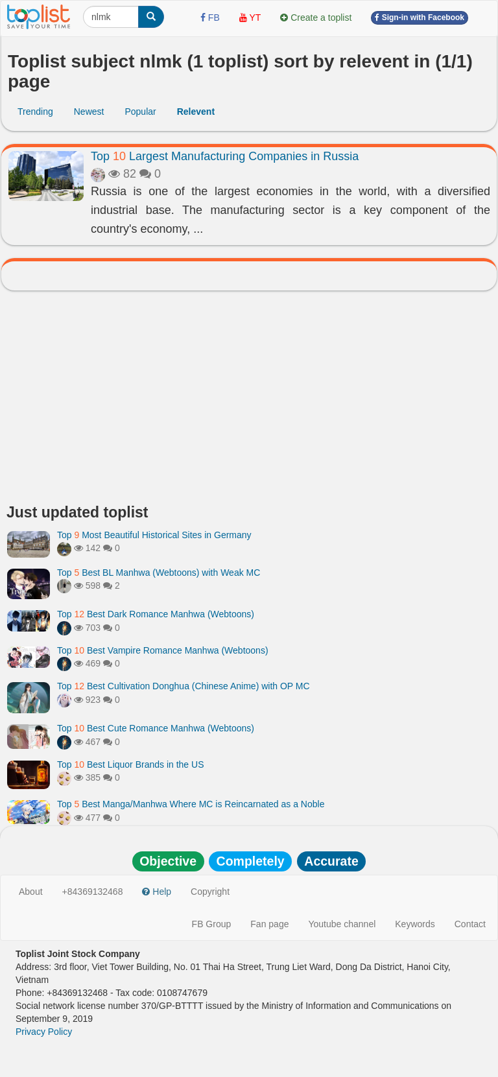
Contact (470, 924)
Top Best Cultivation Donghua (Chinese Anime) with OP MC (183, 686)
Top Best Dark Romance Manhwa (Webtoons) (155, 614)
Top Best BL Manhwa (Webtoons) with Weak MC (158, 572)
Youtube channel (341, 924)
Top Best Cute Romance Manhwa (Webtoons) (155, 728)
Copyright (210, 891)
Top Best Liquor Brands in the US (130, 764)
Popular (140, 111)
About (31, 891)
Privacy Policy (44, 1031)
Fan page (269, 924)
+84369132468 (92, 891)
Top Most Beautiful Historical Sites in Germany (154, 535)
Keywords (414, 924)
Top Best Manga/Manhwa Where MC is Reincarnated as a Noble (190, 804)
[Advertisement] (249, 400)
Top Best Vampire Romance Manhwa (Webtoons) (162, 650)
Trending (35, 111)
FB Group (211, 924)
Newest (89, 111)
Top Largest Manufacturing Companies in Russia (225, 156)
